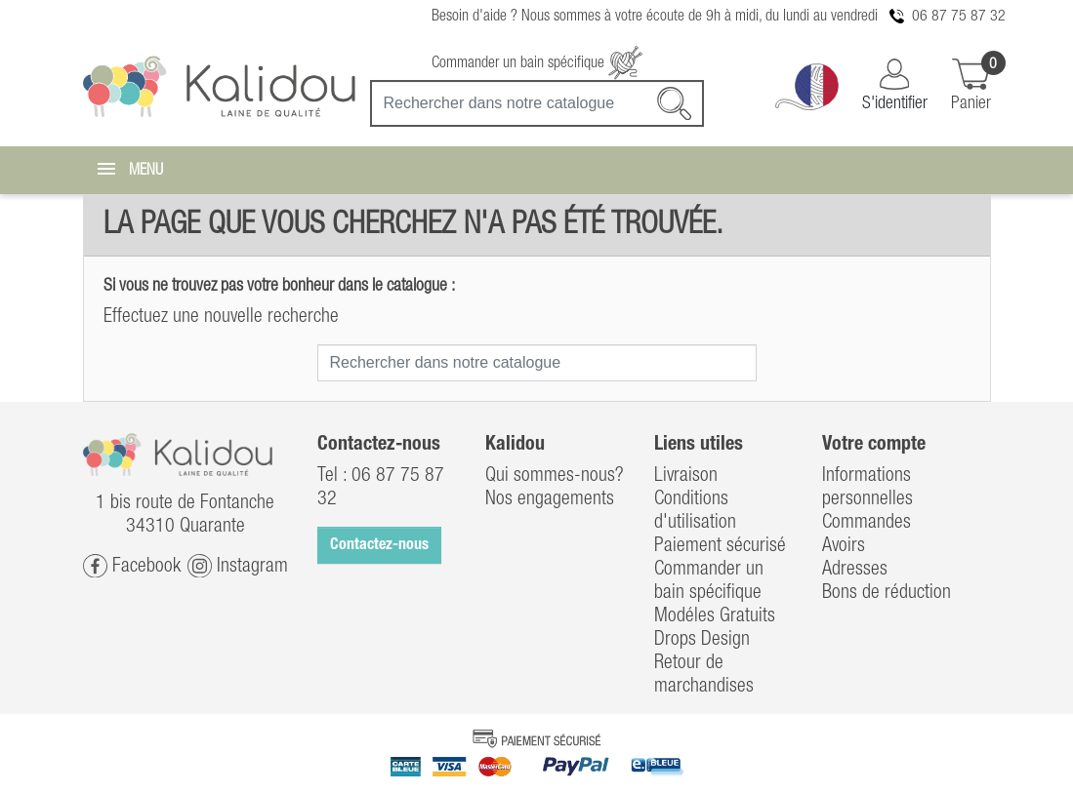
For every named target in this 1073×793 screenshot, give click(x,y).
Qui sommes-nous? (554, 476)
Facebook (132, 566)
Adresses (854, 569)
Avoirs (843, 546)
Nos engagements (549, 499)
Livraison (686, 476)
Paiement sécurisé (720, 546)
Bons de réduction (886, 593)
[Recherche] (537, 103)
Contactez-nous (379, 545)
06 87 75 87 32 (959, 16)
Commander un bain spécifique (537, 63)
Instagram (237, 566)
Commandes (866, 523)
